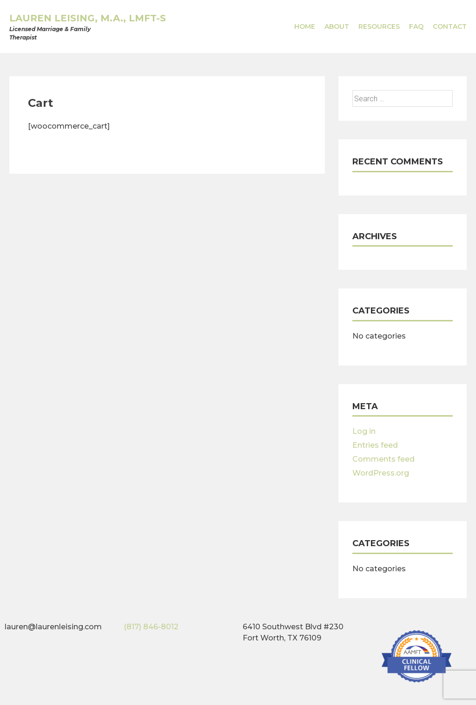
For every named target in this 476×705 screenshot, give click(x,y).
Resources (379, 26)
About (336, 26)
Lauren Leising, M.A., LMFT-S (87, 18)
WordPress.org (380, 473)
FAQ (416, 26)
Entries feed (375, 445)
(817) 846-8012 (151, 626)
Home (304, 26)
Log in (364, 431)
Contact (450, 26)
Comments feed (383, 459)
